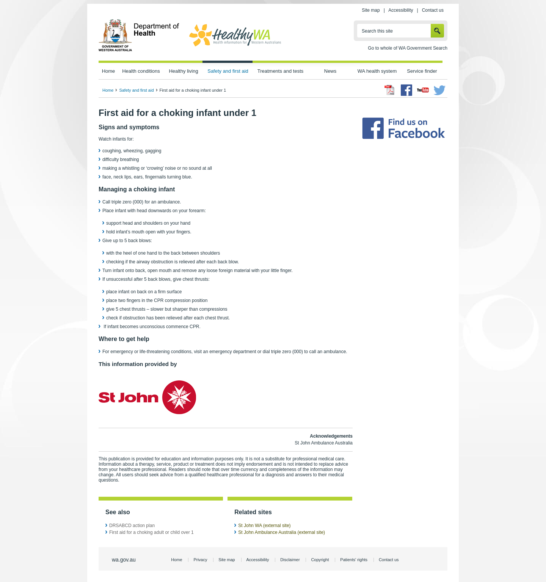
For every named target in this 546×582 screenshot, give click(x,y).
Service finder (422, 71)
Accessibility (400, 10)
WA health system (377, 71)
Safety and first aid (227, 71)
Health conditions (141, 71)
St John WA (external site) (264, 525)
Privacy (200, 559)
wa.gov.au (124, 560)
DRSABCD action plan (132, 525)
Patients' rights (353, 559)
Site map (371, 10)
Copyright (320, 559)
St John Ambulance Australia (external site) (281, 532)
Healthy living (183, 71)
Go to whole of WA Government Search (407, 48)
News (330, 71)
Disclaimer (290, 559)
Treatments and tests (280, 71)
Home (108, 71)
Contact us (433, 10)
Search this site (377, 31)
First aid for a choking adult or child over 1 (151, 532)
